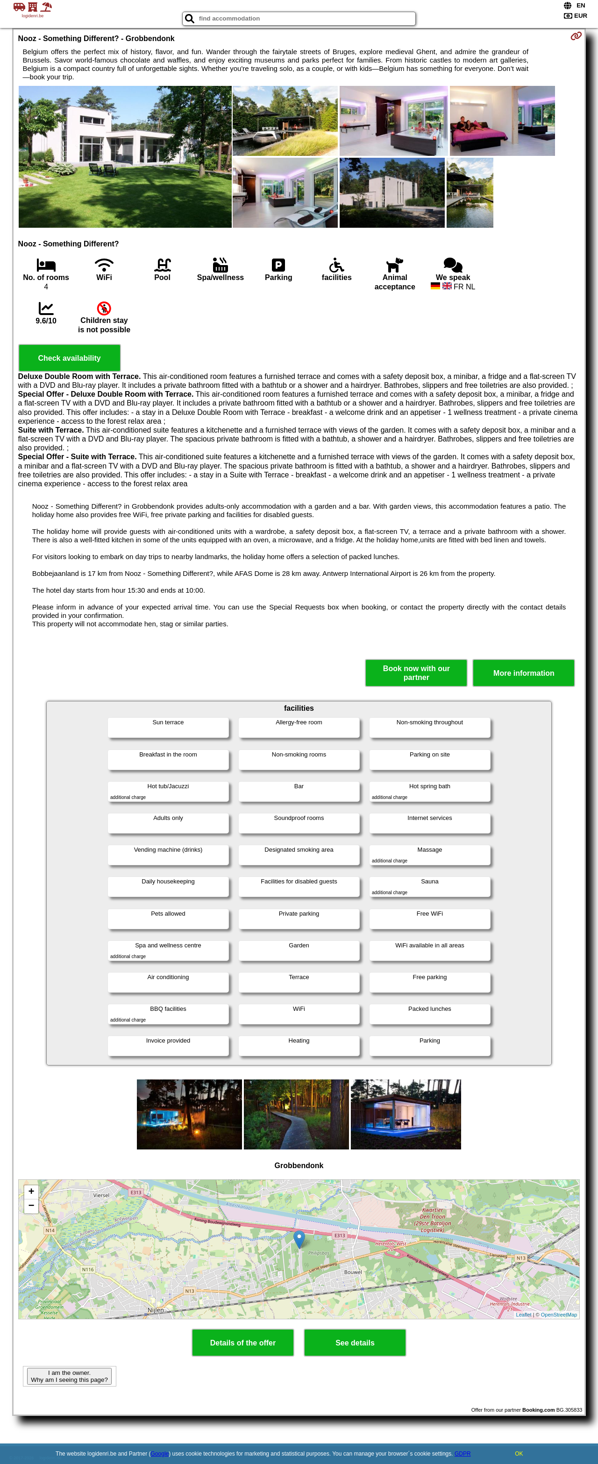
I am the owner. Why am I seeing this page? (69, 1376)
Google (160, 1453)
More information (524, 673)
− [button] (31, 1206)
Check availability (69, 358)
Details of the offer (243, 1343)
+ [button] (31, 1192)
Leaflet (524, 1314)
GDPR (463, 1453)
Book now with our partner (416, 673)
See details (355, 1343)
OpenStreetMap (559, 1314)
